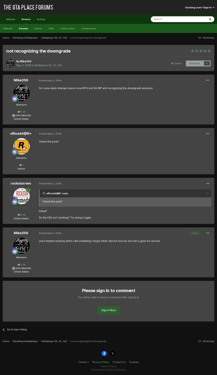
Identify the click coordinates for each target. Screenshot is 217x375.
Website (10, 19)
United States (21, 118)
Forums (23, 28)
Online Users (67, 28)
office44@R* (21, 133)
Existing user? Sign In (199, 7)
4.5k (22, 214)
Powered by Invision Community (108, 369)
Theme (83, 362)
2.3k (22, 111)
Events (38, 28)
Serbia (21, 168)
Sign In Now (109, 310)
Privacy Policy (100, 362)
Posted (50, 80)
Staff (51, 28)
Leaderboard (88, 28)
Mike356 (25, 61)
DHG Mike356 (23, 115)
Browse (26, 21)
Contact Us (119, 362)
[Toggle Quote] (44, 193)
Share (176, 63)
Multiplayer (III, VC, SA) (48, 65)
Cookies (134, 362)
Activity (41, 19)
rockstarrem (21, 183)
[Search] (169, 19)
